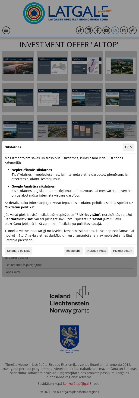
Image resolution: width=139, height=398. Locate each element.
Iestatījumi (73, 250)
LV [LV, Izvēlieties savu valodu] (129, 147)
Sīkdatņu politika (18, 250)
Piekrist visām (122, 250)
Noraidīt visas (96, 250)
